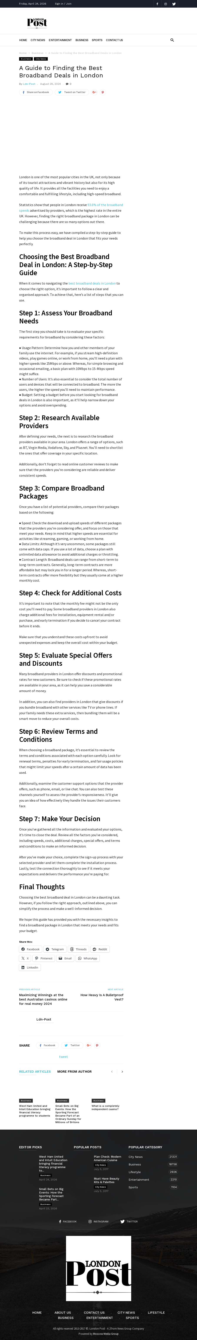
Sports (97, 40)
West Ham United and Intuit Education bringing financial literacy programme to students (34, 1110)
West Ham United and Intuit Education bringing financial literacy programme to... (53, 1163)
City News (38, 40)
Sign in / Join (63, 3)
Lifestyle (149, 1172)
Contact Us (114, 40)
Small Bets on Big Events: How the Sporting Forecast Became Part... (51, 1194)
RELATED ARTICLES (35, 1072)
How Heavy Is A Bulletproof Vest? (102, 997)
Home (23, 40)
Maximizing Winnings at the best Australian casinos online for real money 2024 (43, 999)
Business (81, 40)
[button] (172, 40)
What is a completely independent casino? (105, 1107)
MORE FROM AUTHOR (74, 1072)
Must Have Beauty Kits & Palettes (106, 1180)
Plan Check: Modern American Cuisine (107, 1158)
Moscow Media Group (106, 1334)
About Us (63, 1313)
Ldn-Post (29, 83)
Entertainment (60, 40)
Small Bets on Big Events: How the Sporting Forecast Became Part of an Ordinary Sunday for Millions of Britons (68, 1114)
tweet (63, 1056)
